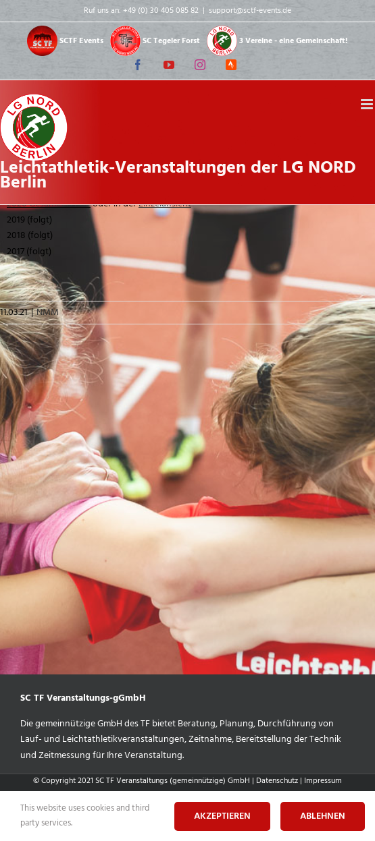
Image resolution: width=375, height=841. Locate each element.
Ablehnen (322, 816)
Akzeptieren (222, 816)
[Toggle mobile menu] (368, 104)
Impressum (323, 781)
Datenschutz (277, 781)
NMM (47, 312)
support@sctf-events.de (250, 11)
